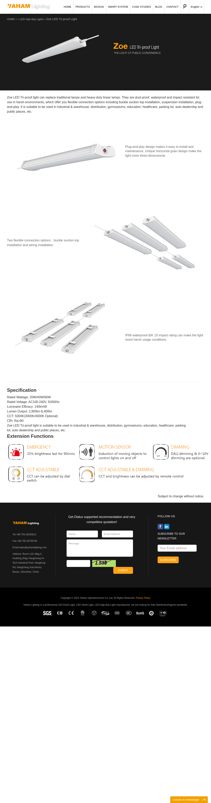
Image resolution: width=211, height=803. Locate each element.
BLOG (158, 6)
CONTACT (172, 6)
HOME (67, 6)
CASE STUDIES (141, 6)
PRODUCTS (82, 6)
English (196, 6)
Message (100, 548)
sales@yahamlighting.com (33, 547)
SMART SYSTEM (118, 6)
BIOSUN (99, 6)
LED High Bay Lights (32, 19)
